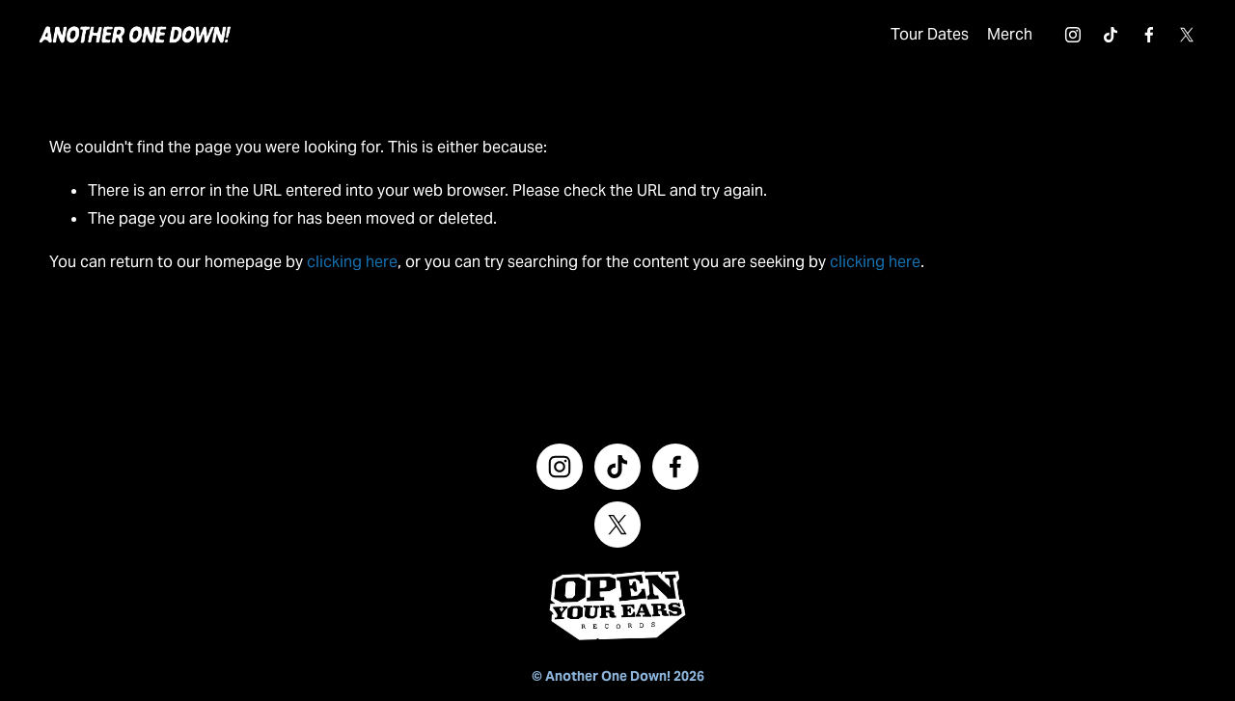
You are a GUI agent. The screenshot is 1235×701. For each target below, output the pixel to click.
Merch (999, 39)
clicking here (352, 272)
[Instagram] (1062, 40)
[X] (1176, 40)
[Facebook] (1138, 40)
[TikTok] (1100, 40)
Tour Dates (919, 39)
